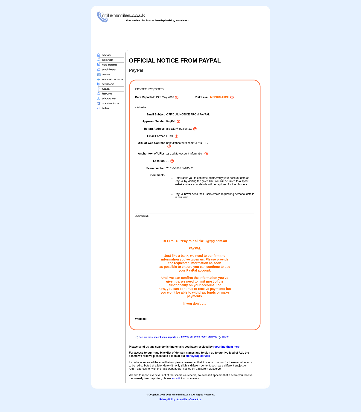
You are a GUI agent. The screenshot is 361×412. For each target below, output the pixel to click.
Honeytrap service (198, 356)
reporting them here (226, 346)
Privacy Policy (167, 399)
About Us (182, 399)
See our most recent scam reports (157, 337)
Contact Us (195, 399)
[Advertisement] (180, 36)
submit (176, 378)
